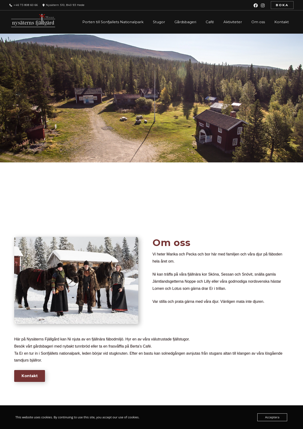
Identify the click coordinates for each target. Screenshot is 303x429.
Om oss (258, 22)
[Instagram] (263, 5)
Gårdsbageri (185, 22)
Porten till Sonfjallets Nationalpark (112, 22)
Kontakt (281, 22)
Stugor (159, 22)
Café (210, 22)
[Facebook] (256, 5)
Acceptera (272, 417)
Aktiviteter (232, 22)
